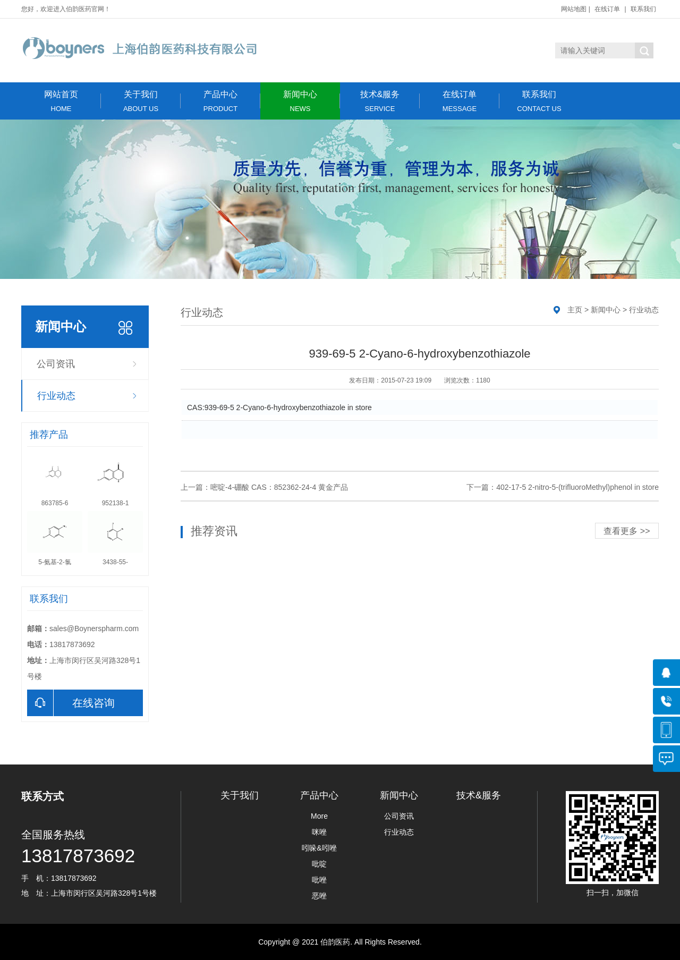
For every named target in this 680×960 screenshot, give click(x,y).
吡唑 (319, 879)
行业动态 (56, 395)
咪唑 (319, 832)
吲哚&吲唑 (319, 848)
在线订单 (607, 9)
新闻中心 (300, 101)
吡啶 (319, 864)
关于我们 (141, 101)
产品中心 (220, 101)
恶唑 (319, 895)
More (319, 816)
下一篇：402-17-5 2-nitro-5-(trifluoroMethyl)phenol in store (562, 487)
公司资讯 (56, 364)
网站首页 (61, 101)
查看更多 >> (627, 531)
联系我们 (643, 9)
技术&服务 (380, 101)
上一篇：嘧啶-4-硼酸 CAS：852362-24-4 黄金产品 (264, 487)
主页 (574, 309)
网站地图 (573, 9)
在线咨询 (71, 703)
